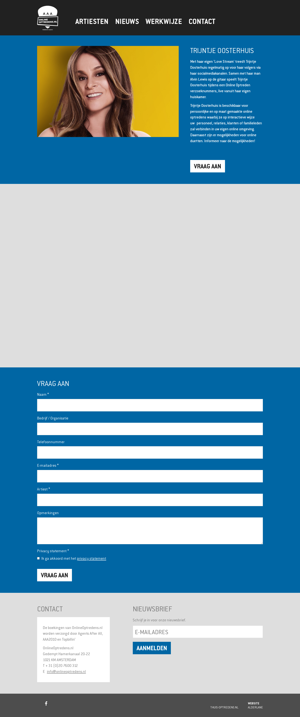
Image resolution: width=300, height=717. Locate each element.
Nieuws (127, 21)
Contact (202, 21)
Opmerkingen (48, 512)
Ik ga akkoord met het (73, 558)
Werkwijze (164, 21)
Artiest (43, 489)
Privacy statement (53, 550)
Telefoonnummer (51, 441)
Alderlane (255, 707)
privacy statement (91, 558)
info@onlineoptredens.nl (66, 671)
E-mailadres (48, 465)
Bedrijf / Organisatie (52, 418)
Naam (43, 394)
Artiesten (91, 21)
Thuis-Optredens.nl (224, 707)
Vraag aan (207, 166)
